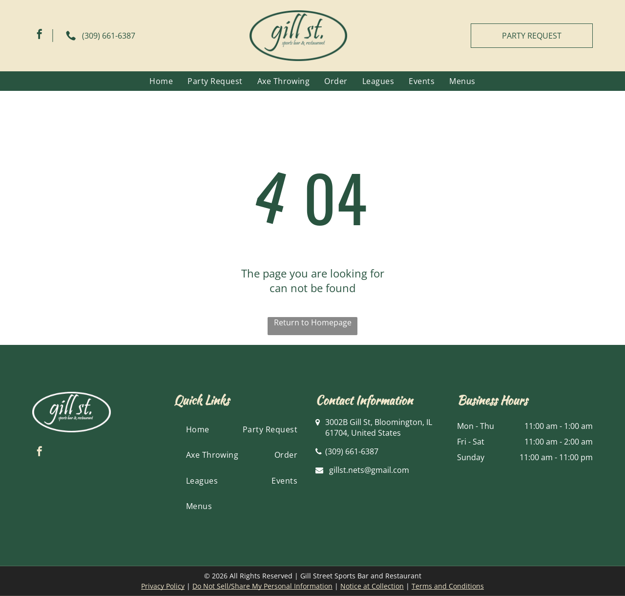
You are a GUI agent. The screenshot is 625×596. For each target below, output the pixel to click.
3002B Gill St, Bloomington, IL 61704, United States (378, 427)
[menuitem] (161, 81)
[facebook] (39, 35)
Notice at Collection (372, 586)
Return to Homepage (313, 322)
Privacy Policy (163, 586)
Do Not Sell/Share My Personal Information (262, 586)
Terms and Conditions (448, 586)
